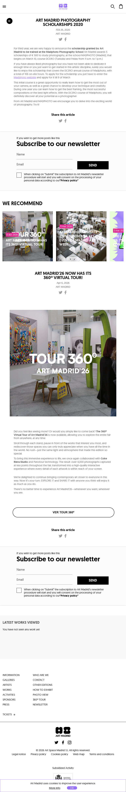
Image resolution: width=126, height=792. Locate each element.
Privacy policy (38, 754)
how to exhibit (43, 689)
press (6, 704)
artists (7, 684)
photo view (40, 694)
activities (9, 694)
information (11, 675)
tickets (9, 714)
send (93, 165)
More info (54, 788)
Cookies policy (59, 754)
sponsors (9, 699)
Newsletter (40, 704)
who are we (41, 675)
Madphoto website (25, 77)
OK (72, 788)
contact (38, 680)
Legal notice (19, 754)
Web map (78, 754)
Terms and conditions (101, 754)
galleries (9, 680)
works (7, 689)
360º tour (39, 699)
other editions (42, 684)
